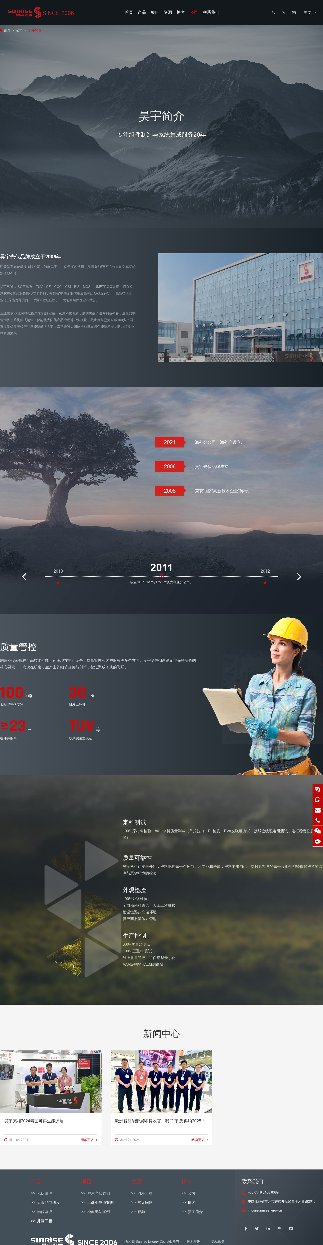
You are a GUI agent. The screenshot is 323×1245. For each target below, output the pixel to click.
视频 (141, 1211)
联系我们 (211, 12)
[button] (24, 569)
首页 (129, 12)
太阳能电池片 (48, 1202)
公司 (194, 12)
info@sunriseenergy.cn (265, 1210)
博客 (181, 12)
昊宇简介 (35, 30)
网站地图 (194, 1241)
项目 (155, 12)
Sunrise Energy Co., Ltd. (154, 1241)
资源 (168, 12)
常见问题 (145, 1202)
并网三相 (44, 1221)
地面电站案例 (98, 1211)
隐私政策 (218, 1241)
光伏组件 (44, 1193)
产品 (142, 12)
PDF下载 (145, 1193)
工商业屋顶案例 (100, 1202)
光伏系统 (44, 1211)
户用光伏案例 (98, 1193)
